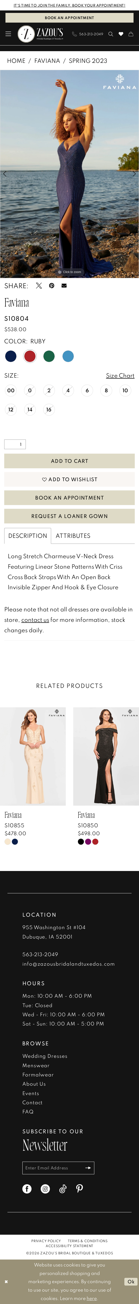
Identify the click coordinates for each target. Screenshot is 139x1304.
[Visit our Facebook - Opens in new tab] (27, 1189)
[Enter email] (58, 1168)
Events (30, 1093)
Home (16, 60)
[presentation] (33, 757)
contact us (35, 620)
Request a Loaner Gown (69, 516)
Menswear (36, 1065)
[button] (8, 34)
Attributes (73, 536)
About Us (34, 1084)
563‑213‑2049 (40, 954)
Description (27, 536)
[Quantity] (15, 444)
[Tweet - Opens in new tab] (39, 286)
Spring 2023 (88, 60)
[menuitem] (8, 34)
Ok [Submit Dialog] (131, 1282)
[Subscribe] (88, 1168)
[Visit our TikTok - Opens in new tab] (63, 1189)
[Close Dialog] (6, 1281)
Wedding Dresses (45, 1056)
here (92, 1298)
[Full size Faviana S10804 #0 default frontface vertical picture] (69, 174)
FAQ (28, 1111)
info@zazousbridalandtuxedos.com (68, 963)
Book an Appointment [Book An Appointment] (69, 17)
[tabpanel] (69, 174)
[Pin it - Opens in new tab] (51, 286)
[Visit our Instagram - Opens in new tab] (45, 1189)
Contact (32, 1102)
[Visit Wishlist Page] (121, 34)
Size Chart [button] (120, 375)
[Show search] (111, 34)
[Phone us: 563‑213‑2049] (88, 34)
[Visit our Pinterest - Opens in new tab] (79, 1189)
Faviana (47, 60)
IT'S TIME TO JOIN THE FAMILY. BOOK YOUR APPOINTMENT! (69, 5)
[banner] (40, 33)
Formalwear (38, 1074)
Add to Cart (69, 461)
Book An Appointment (69, 497)
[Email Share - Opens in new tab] (64, 285)
